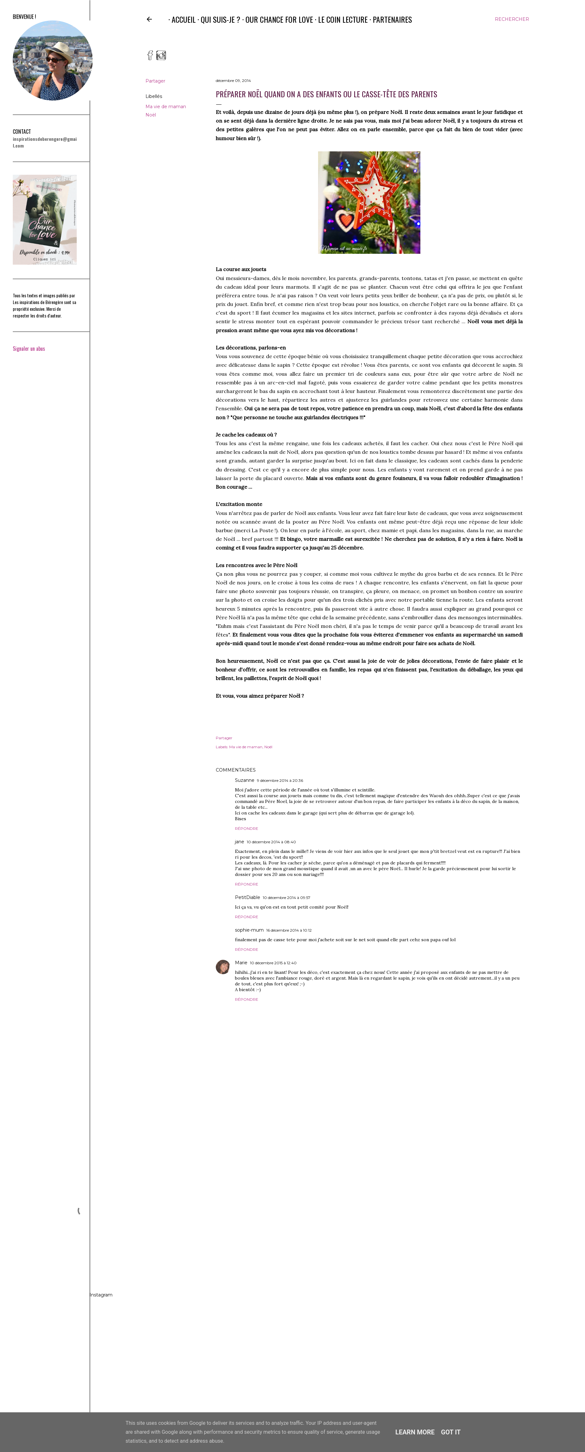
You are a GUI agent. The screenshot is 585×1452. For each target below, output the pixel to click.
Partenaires (389, 19)
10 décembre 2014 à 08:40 (271, 841)
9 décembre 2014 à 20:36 (280, 780)
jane (239, 842)
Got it (451, 1432)
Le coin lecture (339, 19)
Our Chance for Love (276, 19)
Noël (150, 115)
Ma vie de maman (165, 106)
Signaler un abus (29, 348)
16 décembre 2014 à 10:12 (289, 930)
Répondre (246, 828)
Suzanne (244, 780)
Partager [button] (155, 81)
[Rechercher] (512, 19)
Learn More (415, 1432)
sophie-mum (249, 930)
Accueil (180, 19)
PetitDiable (247, 897)
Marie (241, 963)
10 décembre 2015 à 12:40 (273, 962)
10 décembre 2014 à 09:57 (286, 897)
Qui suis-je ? (217, 19)
